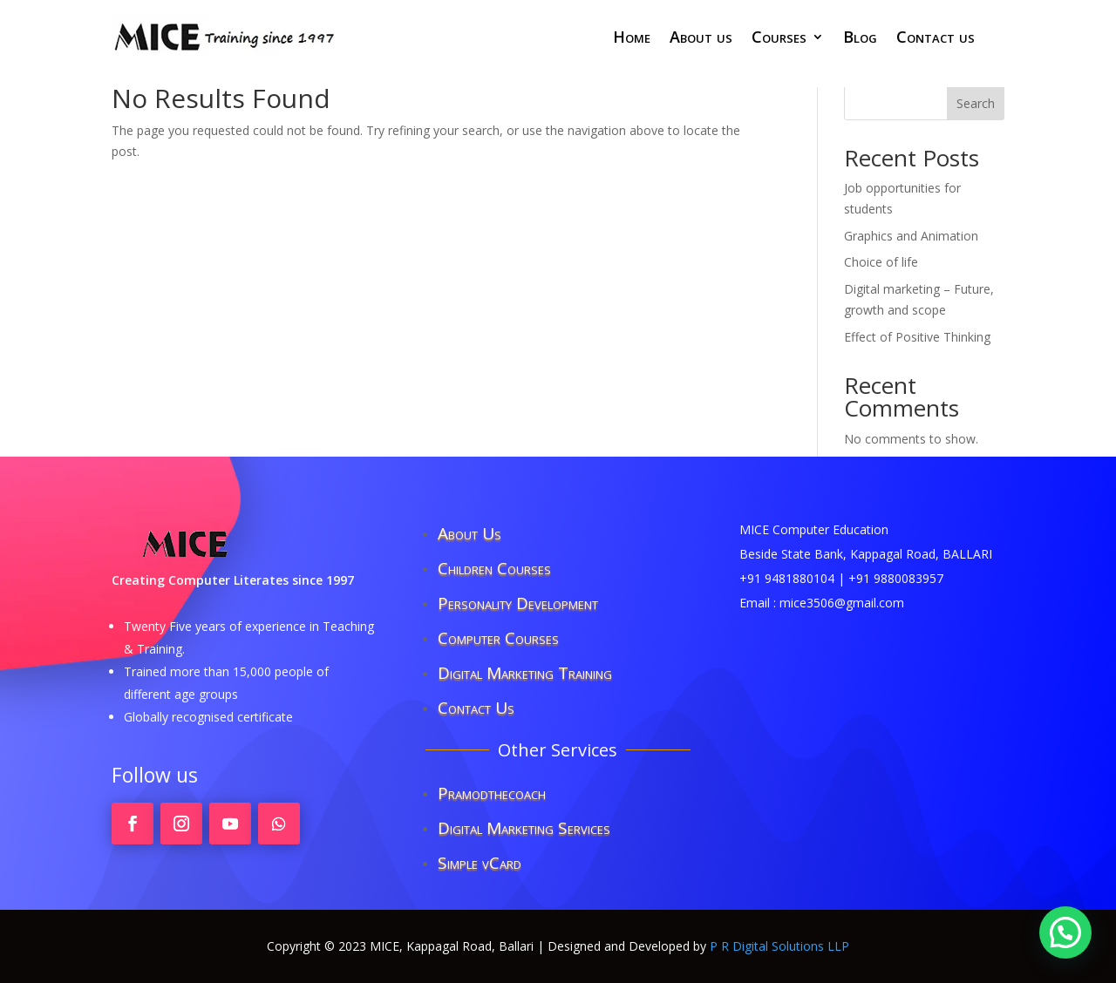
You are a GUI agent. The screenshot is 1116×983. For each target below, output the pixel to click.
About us (701, 39)
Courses (779, 39)
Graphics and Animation (911, 235)
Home (631, 39)
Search (975, 103)
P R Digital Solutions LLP (779, 946)
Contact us (935, 39)
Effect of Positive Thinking (917, 337)
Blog (860, 39)
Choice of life (881, 262)
